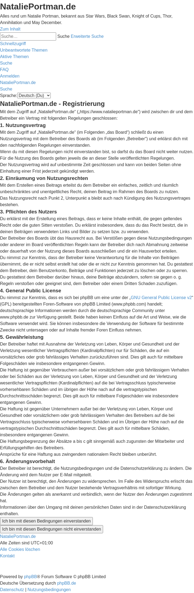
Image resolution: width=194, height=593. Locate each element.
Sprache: (8, 95)
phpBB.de (66, 583)
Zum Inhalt (10, 29)
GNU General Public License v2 (161, 297)
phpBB (30, 576)
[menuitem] (23, 50)
